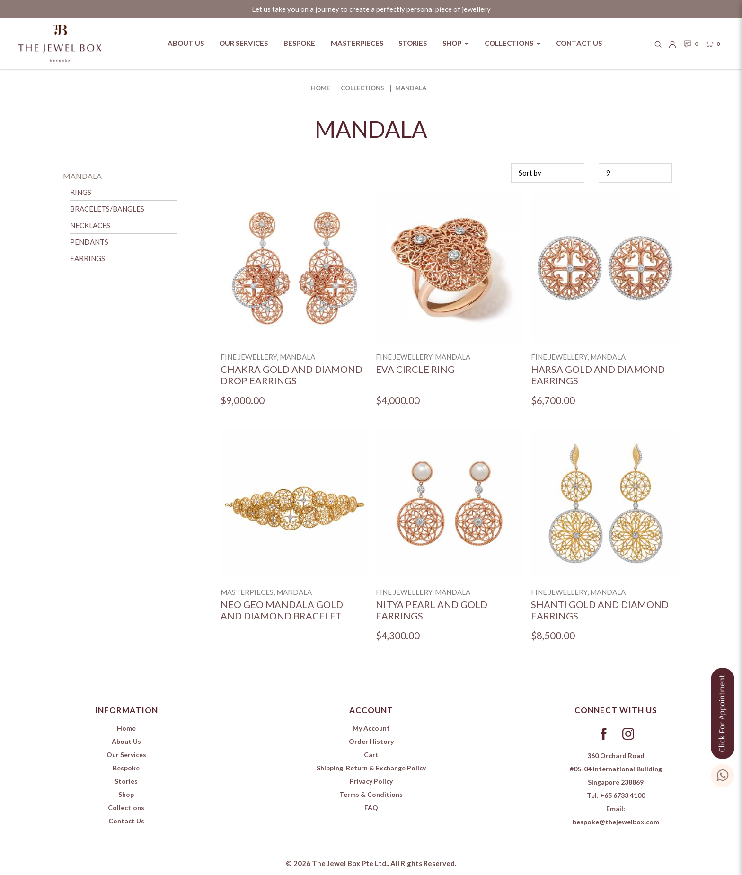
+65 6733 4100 (622, 795)
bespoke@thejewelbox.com (616, 822)
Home (320, 88)
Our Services (126, 755)
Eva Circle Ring (415, 369)
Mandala (410, 88)
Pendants (89, 242)
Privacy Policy (371, 781)
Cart (371, 755)
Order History (371, 741)
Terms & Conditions (371, 794)
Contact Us (126, 821)
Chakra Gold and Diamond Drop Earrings (291, 375)
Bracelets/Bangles (107, 208)
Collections (362, 88)
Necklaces (90, 225)
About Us (126, 741)
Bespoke (126, 768)
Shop (126, 794)
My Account (371, 728)
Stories (126, 781)
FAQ (371, 808)
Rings (80, 192)
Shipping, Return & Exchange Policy (371, 768)
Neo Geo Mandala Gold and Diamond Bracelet (282, 610)
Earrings (87, 258)
